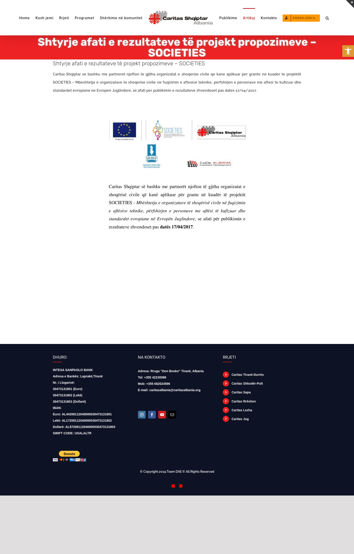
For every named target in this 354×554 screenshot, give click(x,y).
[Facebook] (152, 414)
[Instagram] (142, 414)
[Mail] (172, 414)
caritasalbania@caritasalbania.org (174, 390)
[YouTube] (162, 414)
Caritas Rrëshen (244, 401)
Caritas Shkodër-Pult (247, 383)
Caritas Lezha (242, 410)
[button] (327, 17)
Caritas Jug (240, 419)
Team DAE (174, 471)
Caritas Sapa (241, 392)
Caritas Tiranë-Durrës (248, 374)
